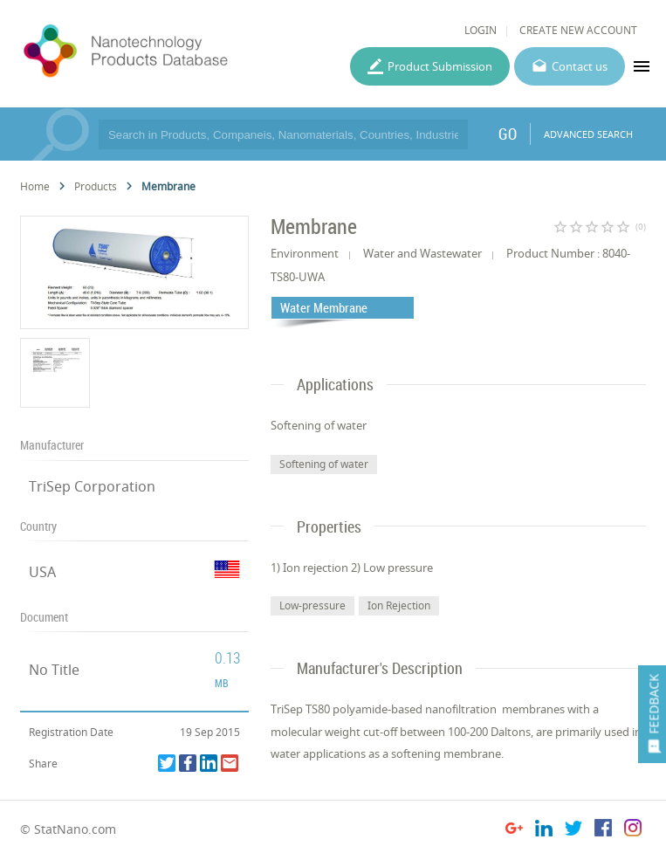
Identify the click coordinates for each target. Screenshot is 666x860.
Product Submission (440, 66)
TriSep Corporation (92, 486)
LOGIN (480, 30)
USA (42, 571)
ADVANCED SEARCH (588, 134)
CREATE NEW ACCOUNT (578, 30)
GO (507, 133)
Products (95, 186)
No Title (54, 669)
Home (35, 186)
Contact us (580, 66)
